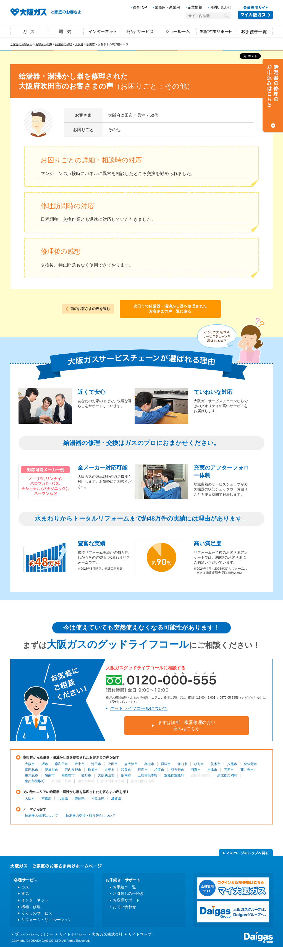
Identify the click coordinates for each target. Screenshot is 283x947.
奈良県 (80, 798)
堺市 (44, 764)
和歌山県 (97, 798)
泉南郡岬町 (86, 781)
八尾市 (232, 764)
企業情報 (195, 7)
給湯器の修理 (63, 44)
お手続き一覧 (254, 31)
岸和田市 (61, 764)
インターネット (102, 31)
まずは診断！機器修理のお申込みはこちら (186, 725)
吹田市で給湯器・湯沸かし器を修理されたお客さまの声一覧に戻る (170, 308)
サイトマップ (139, 934)
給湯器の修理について (41, 816)
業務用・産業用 (167, 7)
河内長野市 (73, 770)
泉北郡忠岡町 (227, 775)
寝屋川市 (51, 770)
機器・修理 (31, 906)
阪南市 (126, 775)
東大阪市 (31, 775)
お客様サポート (126, 900)
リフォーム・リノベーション (46, 919)
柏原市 (159, 770)
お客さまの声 (43, 44)
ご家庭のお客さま (21, 44)
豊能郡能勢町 (201, 775)
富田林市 (31, 770)
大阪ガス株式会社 (107, 934)
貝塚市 (166, 764)
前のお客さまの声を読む (90, 309)
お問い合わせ (220, 7)
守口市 (182, 764)
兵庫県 (63, 798)
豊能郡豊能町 (174, 775)
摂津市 (212, 770)
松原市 (93, 770)
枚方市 (199, 764)
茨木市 (216, 764)
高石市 (229, 770)
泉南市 (50, 775)
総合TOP (140, 7)
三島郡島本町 (148, 775)
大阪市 (30, 764)
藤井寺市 (247, 770)
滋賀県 (116, 798)
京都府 (46, 798)
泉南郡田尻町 (61, 781)
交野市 (86, 775)
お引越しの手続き (128, 893)
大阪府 (79, 44)
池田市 (96, 764)
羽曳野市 (177, 770)
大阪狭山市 (106, 775)
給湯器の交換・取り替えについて (91, 816)
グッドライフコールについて (138, 708)
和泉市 (126, 770)
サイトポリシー (72, 934)
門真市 (196, 770)
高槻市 (149, 764)
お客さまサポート (215, 31)
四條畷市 (68, 775)
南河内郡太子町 (112, 781)
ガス (29, 31)
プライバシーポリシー (34, 934)
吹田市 (91, 44)
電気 (65, 31)
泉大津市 (131, 764)
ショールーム (177, 31)
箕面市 (143, 770)
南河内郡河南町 (142, 781)
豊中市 (80, 764)
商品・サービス (140, 31)
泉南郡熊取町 (35, 781)
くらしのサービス (36, 913)
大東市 (109, 770)
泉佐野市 (250, 764)
